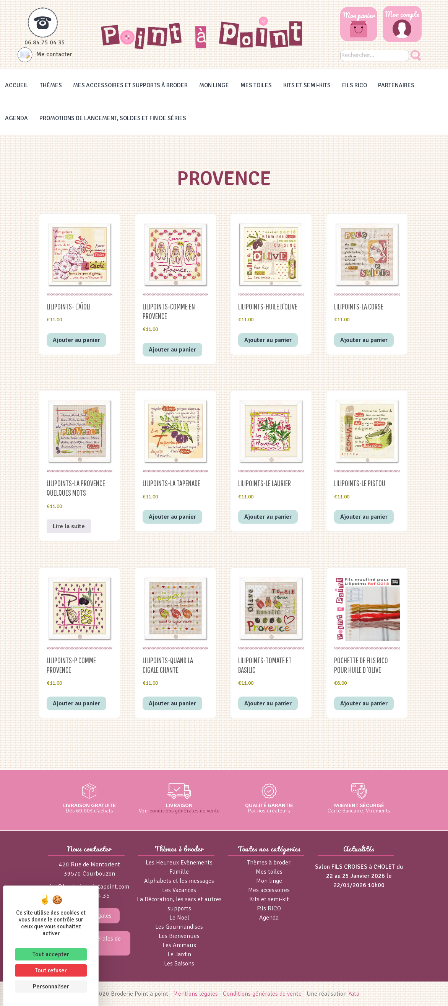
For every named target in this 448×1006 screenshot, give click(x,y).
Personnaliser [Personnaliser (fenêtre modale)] (51, 986)
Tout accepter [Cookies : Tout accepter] (50, 954)
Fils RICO (354, 85)
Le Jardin (179, 954)
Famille (179, 872)
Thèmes (51, 85)
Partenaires (396, 85)
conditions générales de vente (184, 810)
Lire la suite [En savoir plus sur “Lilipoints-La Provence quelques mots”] (69, 526)
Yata (353, 994)
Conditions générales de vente (262, 994)
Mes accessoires (269, 890)
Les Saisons (179, 963)
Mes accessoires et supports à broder (130, 85)
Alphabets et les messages (179, 881)
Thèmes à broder (269, 862)
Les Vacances (179, 890)
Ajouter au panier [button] (76, 340)
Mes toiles (256, 85)
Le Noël (179, 917)
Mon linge (214, 85)
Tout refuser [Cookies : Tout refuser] (51, 970)
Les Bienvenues (179, 936)
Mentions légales (195, 994)
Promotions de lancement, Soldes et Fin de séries (112, 118)
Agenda (16, 118)
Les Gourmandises (179, 927)
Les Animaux (179, 945)
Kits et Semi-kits (307, 85)
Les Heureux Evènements (179, 862)
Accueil (16, 85)
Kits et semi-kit (269, 899)
